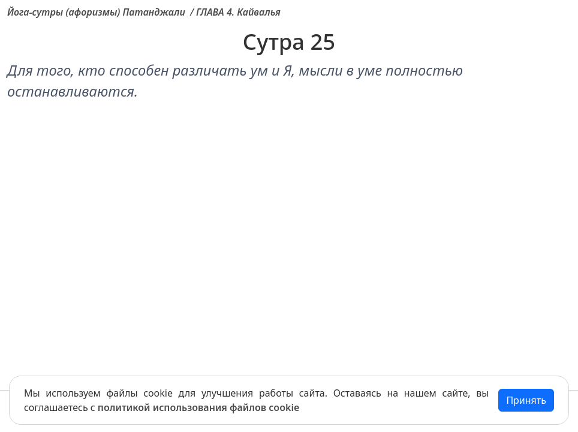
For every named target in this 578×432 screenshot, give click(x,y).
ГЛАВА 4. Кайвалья (238, 12)
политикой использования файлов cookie (199, 407)
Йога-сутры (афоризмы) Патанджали (96, 12)
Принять (526, 400)
